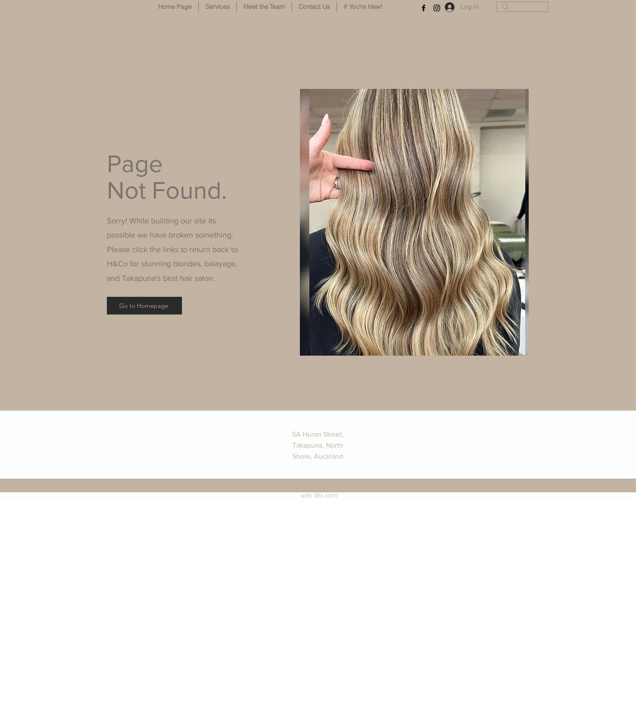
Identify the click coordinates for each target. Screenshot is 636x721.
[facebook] (423, 8)
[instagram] (436, 8)
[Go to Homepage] (144, 305)
